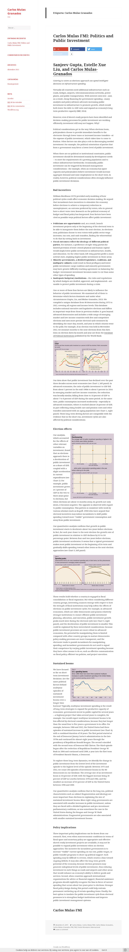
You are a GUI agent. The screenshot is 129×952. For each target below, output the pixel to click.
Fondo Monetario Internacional (89, 927)
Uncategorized (13, 84)
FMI (75, 927)
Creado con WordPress (61, 947)
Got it (104, 950)
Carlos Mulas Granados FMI (63, 927)
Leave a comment (61, 929)
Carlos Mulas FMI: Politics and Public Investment (18, 44)
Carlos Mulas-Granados (75, 71)
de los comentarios (16, 106)
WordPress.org (13, 110)
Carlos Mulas (77, 925)
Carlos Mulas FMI (88, 925)
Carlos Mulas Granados (17, 11)
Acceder (10, 98)
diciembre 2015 (13, 69)
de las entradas (15, 102)
